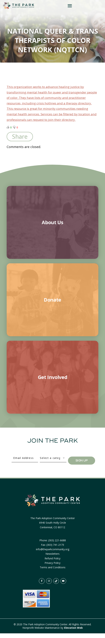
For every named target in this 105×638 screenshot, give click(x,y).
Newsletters (52, 558)
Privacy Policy (52, 567)
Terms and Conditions (52, 572)
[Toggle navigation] (93, 6)
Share (20, 141)
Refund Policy (52, 563)
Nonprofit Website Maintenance (41, 632)
